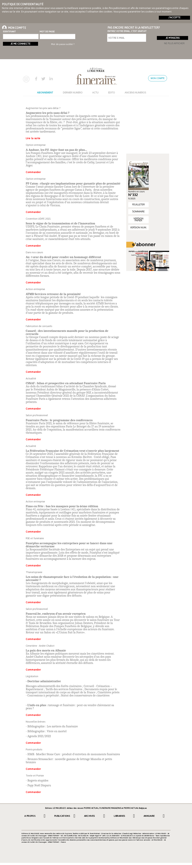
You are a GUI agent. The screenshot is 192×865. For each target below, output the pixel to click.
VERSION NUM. (138, 227)
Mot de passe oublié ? (62, 44)
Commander (33, 172)
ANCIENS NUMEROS (135, 92)
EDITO (111, 92)
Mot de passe (47, 31)
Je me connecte (20, 43)
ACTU (95, 92)
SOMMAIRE (138, 211)
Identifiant (9, 31)
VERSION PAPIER (138, 219)
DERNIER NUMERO (73, 92)
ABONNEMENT (45, 92)
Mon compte (157, 78)
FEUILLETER (138, 204)
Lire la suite (33, 138)
